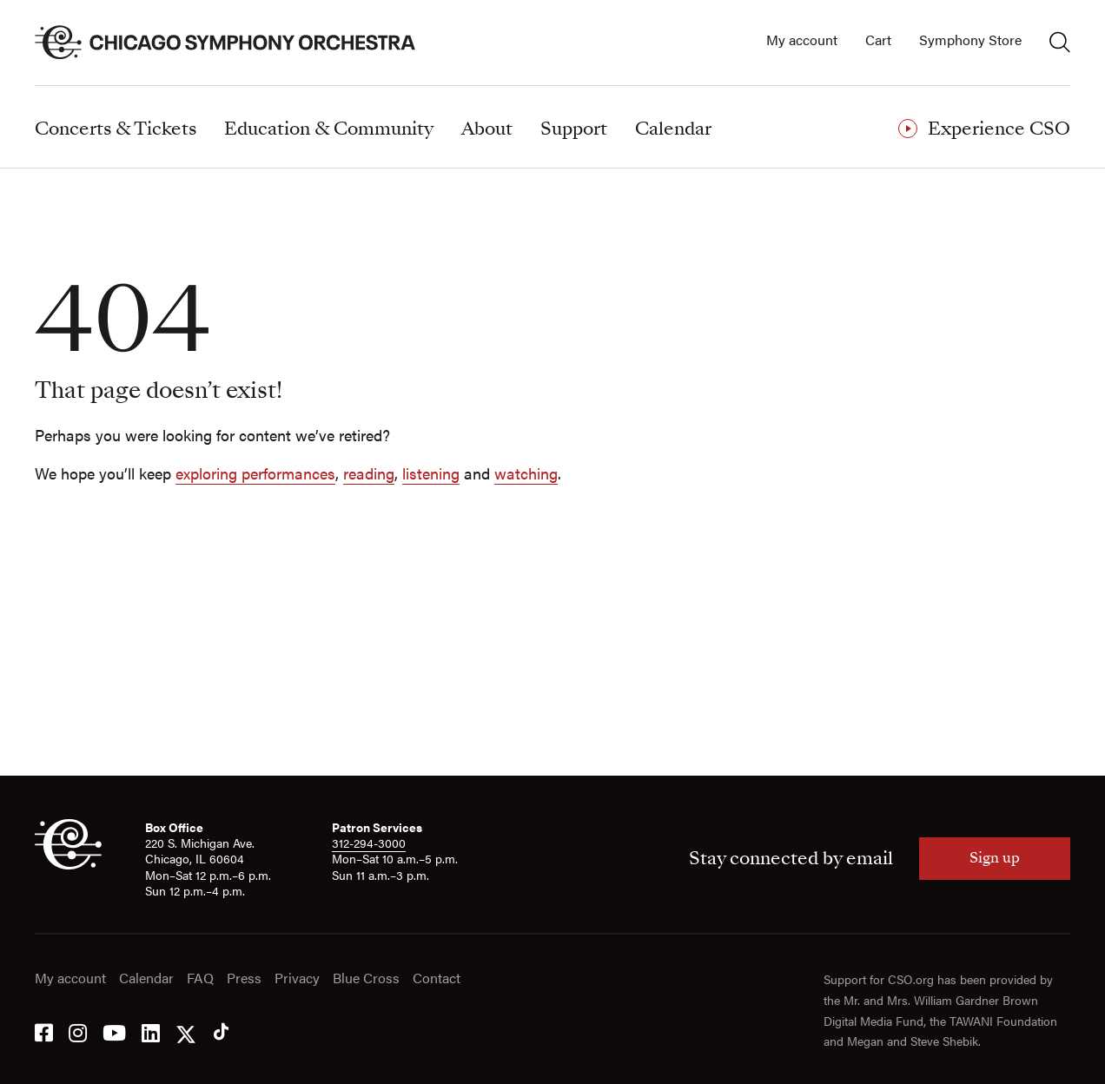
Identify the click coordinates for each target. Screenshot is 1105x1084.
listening (431, 473)
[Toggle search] (1059, 41)
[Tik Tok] (221, 1031)
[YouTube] (114, 1031)
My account (801, 40)
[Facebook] (44, 1031)
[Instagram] (78, 1031)
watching (526, 473)
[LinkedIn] (151, 1031)
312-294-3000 (369, 842)
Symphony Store (970, 40)
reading (368, 473)
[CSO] (68, 864)
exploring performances (255, 473)
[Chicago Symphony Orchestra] (235, 43)
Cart (878, 40)
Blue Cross (366, 978)
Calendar (146, 978)
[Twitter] (185, 1031)
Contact (436, 978)
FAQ (200, 978)
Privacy (297, 978)
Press (244, 978)
